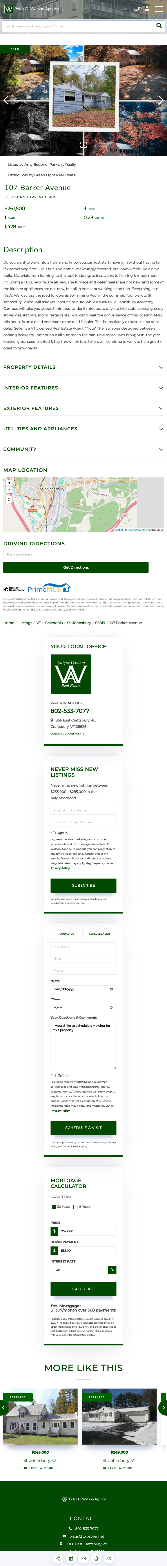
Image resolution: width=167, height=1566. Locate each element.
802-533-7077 (70, 705)
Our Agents (76, 728)
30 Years (61, 1202)
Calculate (83, 1284)
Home (8, 618)
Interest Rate (63, 1256)
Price (55, 1218)
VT (38, 618)
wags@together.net (83, 1543)
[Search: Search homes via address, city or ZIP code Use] (83, 32)
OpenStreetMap (137, 537)
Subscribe (83, 880)
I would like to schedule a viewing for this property (83, 1040)
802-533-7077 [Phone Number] (130, 10)
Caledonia (54, 618)
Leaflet (119, 537)
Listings (25, 618)
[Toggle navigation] (158, 10)
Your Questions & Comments (74, 1012)
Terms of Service (71, 1141)
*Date (55, 976)
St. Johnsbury (79, 618)
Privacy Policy (60, 863)
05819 (100, 618)
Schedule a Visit (99, 928)
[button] (159, 32)
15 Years (82, 1202)
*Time (55, 994)
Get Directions (143, 562)
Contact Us (58, 728)
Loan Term (61, 1192)
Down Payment (64, 1237)
